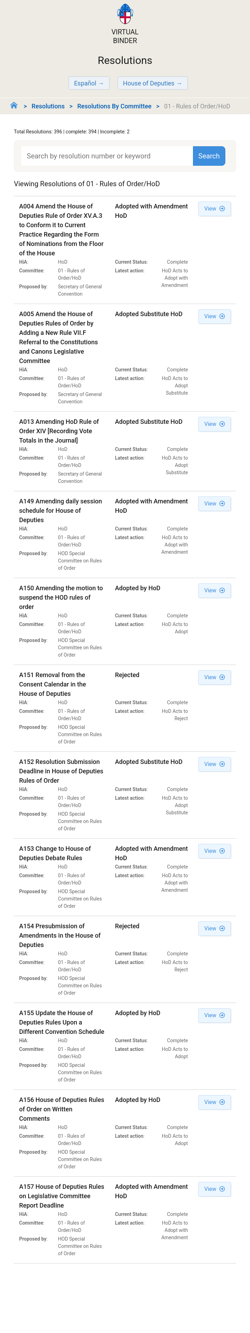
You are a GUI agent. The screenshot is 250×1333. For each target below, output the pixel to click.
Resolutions (48, 106)
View (214, 208)
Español (85, 83)
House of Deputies (149, 83)
